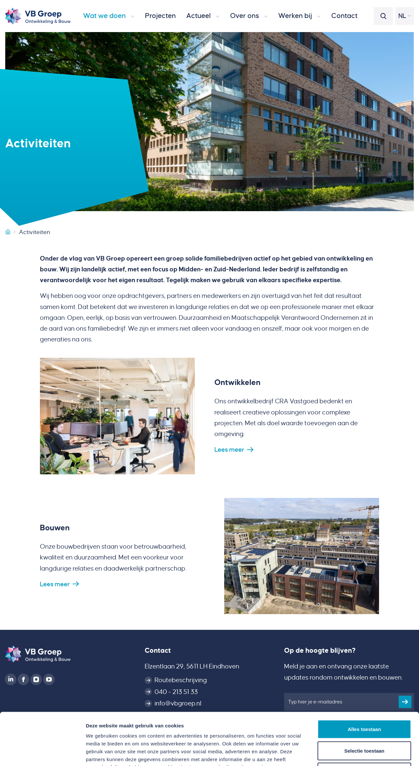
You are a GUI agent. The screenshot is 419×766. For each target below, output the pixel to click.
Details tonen (353, 753)
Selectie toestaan (364, 701)
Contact (158, 650)
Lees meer (229, 449)
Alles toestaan (364, 680)
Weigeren (364, 723)
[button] (109, 16)
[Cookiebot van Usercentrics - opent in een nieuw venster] (42, 753)
